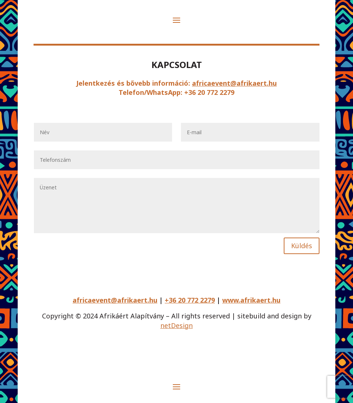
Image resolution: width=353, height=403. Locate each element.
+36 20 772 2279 (190, 300)
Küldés (301, 245)
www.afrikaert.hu (251, 300)
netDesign (176, 325)
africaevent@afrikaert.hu (234, 83)
